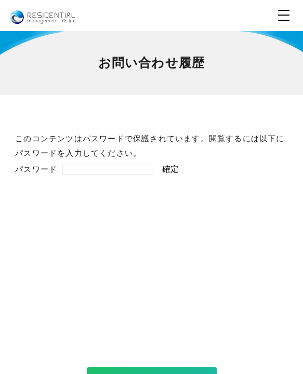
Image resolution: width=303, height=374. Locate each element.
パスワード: (84, 169)
